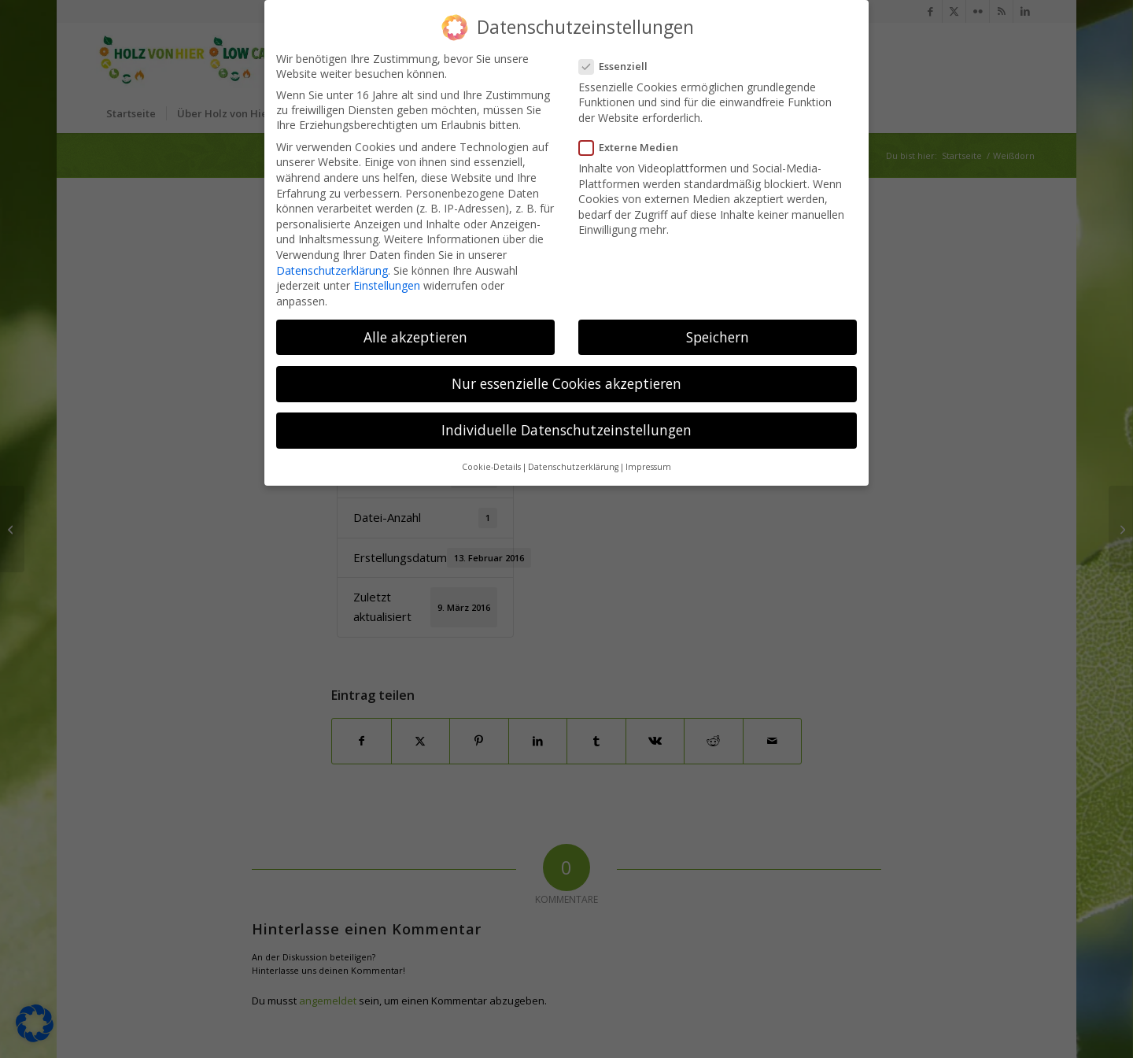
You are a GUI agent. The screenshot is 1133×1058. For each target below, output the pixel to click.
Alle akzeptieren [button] (415, 331)
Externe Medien (633, 142)
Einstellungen (386, 280)
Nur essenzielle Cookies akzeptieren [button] (566, 377)
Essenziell (618, 61)
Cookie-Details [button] (491, 462)
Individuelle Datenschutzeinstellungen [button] (566, 425)
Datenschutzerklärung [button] (573, 462)
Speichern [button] (717, 331)
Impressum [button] (648, 462)
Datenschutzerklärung (332, 264)
